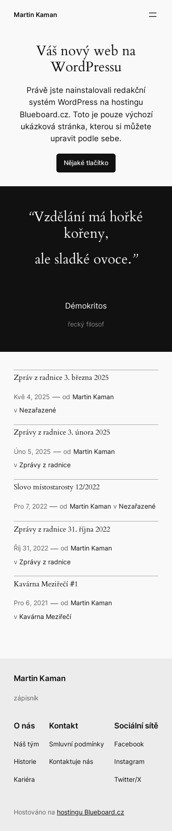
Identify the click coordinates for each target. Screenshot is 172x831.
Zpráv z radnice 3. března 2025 (61, 378)
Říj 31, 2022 (31, 548)
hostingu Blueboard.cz (90, 812)
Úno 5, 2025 (32, 451)
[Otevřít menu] (152, 14)
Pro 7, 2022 (30, 506)
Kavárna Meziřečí (45, 616)
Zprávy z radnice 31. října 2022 (62, 530)
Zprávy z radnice (45, 465)
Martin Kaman (35, 14)
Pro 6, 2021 (31, 603)
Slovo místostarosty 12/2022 (57, 487)
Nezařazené (37, 410)
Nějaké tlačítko (86, 162)
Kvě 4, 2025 (32, 397)
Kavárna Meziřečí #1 (46, 584)
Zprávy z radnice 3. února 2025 (62, 433)
